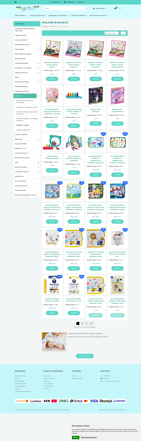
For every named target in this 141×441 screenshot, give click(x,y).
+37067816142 (55, 2)
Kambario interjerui (21, 186)
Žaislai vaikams (19, 49)
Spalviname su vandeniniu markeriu (27, 107)
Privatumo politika (20, 376)
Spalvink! (18, 96)
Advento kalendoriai (21, 153)
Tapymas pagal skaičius (23, 130)
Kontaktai (80, 2)
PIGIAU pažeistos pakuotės (23, 54)
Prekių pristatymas (20, 386)
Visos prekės (47, 376)
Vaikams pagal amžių (21, 63)
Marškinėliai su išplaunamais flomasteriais (24, 101)
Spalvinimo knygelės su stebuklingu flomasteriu (26, 119)
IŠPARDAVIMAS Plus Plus (22, 44)
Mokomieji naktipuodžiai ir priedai (25, 195)
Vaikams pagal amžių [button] (37, 15)
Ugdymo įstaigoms (21, 35)
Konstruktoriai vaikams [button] (98, 15)
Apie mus (17, 378)
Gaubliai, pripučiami (21, 134)
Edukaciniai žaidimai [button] (78, 15)
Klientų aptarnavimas (53, 371)
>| (91, 323)
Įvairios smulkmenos (21, 40)
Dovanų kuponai (48, 383)
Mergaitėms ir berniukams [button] (58, 15)
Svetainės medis (48, 386)
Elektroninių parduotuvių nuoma (108, 410)
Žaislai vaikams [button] (20, 15)
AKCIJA (17, 77)
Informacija (20, 371)
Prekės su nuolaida (49, 378)
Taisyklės (17, 389)
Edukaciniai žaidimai (21, 72)
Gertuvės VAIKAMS (20, 144)
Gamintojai (46, 381)
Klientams (76, 371)
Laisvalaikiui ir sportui (22, 172)
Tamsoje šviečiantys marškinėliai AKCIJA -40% (25, 30)
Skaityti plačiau (85, 356)
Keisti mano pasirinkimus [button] (89, 437)
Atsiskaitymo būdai (20, 383)
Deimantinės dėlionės (21, 86)
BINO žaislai (18, 139)
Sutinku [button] (75, 437)
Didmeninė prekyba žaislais (23, 391)
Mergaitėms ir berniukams (23, 68)
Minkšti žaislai (19, 176)
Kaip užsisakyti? (19, 381)
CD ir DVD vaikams (20, 181)
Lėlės (16, 162)
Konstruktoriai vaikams (22, 82)
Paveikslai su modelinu (22, 91)
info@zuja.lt (69, 2)
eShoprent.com (122, 410)
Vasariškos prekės (20, 190)
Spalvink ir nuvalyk (22, 125)
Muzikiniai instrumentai (22, 158)
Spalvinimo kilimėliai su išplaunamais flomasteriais (27, 113)
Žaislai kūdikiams (20, 58)
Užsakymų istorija (77, 378)
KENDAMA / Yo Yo (20, 148)
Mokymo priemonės (21, 167)
